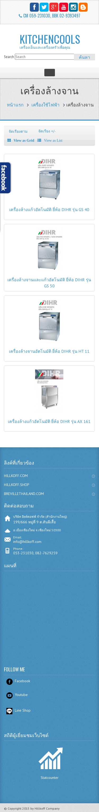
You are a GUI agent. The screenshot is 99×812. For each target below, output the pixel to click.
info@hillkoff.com (27, 541)
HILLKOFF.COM (16, 475)
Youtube (21, 694)
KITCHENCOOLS (57, 41)
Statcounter (50, 777)
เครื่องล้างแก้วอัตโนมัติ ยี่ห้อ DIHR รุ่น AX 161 (49, 421)
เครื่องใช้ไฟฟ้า (45, 105)
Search (9, 57)
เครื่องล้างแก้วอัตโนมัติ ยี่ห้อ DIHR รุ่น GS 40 (49, 209)
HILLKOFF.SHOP (16, 484)
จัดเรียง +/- (47, 131)
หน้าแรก (15, 105)
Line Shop (23, 710)
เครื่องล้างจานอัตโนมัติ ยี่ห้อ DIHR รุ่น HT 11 (49, 351)
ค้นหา (84, 57)
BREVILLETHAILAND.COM (24, 493)
